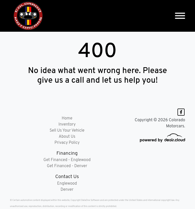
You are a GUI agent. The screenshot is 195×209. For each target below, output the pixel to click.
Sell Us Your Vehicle (67, 130)
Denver (67, 189)
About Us (67, 136)
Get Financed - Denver (67, 166)
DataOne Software (90, 200)
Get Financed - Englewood (67, 160)
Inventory (67, 124)
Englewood (67, 183)
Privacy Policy (66, 142)
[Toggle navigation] (180, 16)
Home (67, 118)
